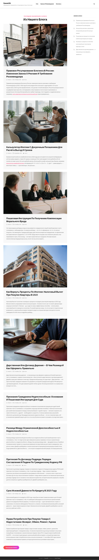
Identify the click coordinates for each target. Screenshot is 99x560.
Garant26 (7, 3)
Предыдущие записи (11, 547)
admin (25, 79)
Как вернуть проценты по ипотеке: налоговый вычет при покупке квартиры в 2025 (84, 44)
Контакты (58, 4)
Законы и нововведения (46, 4)
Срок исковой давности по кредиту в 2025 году (32, 490)
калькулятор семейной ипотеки (15, 163)
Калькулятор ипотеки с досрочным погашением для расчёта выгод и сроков (84, 31)
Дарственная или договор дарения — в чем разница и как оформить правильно (85, 52)
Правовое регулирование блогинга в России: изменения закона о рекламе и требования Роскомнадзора (30, 73)
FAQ (37, 4)
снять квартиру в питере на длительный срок (24, 94)
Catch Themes (57, 558)
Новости (9, 79)
